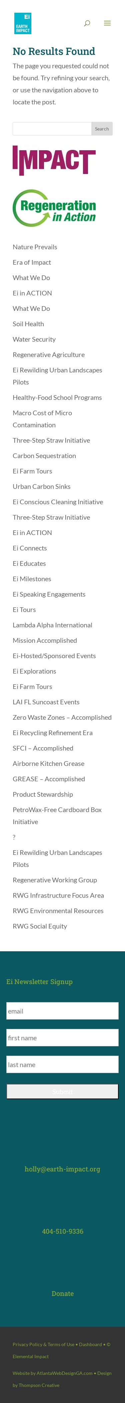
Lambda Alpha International (52, 625)
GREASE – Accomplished (49, 779)
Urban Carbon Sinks (42, 486)
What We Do (31, 277)
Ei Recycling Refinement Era (53, 732)
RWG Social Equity (40, 926)
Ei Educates (29, 563)
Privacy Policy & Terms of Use (43, 1344)
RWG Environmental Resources (58, 910)
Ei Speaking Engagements (49, 594)
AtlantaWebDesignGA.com (65, 1373)
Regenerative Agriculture (49, 354)
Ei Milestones (32, 579)
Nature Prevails (35, 247)
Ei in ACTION (32, 293)
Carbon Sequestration (44, 455)
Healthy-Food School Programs (57, 397)
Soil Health (28, 324)
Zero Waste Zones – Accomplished (62, 717)
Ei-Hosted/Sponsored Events (54, 655)
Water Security (34, 339)
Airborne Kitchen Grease (48, 763)
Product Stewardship (43, 794)
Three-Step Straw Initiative (51, 440)
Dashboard (90, 1344)
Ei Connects (30, 548)
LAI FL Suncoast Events (46, 702)
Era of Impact (32, 262)
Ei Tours (24, 609)
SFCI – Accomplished (43, 748)
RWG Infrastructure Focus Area (58, 895)
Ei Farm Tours (32, 471)
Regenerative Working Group (55, 880)
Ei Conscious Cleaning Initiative (58, 502)
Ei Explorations (34, 671)
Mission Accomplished (45, 640)
